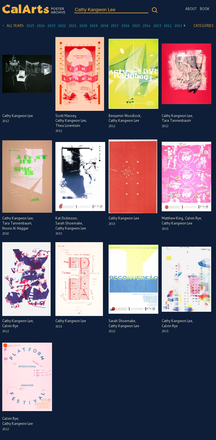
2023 (51, 26)
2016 (125, 26)
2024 (41, 26)
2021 (72, 26)
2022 (62, 26)
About (191, 9)
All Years (15, 26)
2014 (146, 26)
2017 (115, 26)
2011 (178, 26)
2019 (94, 26)
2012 (168, 26)
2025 (30, 26)
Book (204, 9)
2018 (104, 26)
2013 (157, 26)
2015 (136, 26)
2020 (83, 26)
